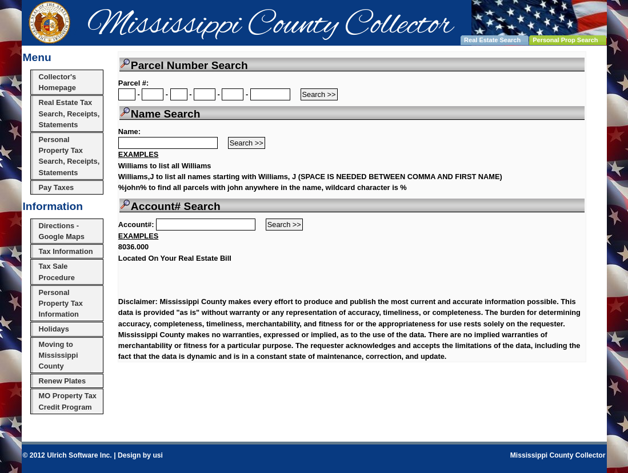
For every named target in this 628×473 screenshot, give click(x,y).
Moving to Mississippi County (58, 355)
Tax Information (66, 251)
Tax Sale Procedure (57, 271)
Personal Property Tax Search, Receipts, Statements (69, 156)
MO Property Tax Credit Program (68, 401)
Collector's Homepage (58, 82)
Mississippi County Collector (558, 455)
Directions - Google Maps (62, 231)
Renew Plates (62, 381)
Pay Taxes (56, 187)
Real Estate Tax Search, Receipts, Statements (69, 113)
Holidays (54, 329)
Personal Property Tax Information (61, 303)
